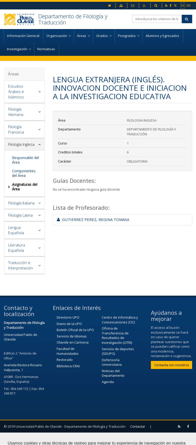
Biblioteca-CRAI (68, 366)
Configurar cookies (76, 438)
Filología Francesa (16, 129)
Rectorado (65, 359)
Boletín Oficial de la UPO (75, 330)
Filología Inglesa (21, 144)
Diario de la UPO (69, 323)
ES (182, 5)
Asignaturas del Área (24, 186)
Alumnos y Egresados (163, 35)
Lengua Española (16, 230)
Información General (23, 35)
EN (188, 5)
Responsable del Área (25, 160)
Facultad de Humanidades (68, 351)
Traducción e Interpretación (20, 265)
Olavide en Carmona (73, 342)
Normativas (46, 49)
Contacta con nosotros (171, 365)
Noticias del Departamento (113, 373)
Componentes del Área (23, 173)
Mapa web (43, 438)
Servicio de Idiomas (72, 336)
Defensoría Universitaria (112, 362)
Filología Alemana (15, 112)
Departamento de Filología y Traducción (72, 19)
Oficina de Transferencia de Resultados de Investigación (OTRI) (117, 335)
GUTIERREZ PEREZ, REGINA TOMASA (93, 219)
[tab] (24, 92)
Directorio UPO (68, 317)
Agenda (108, 381)
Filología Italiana (21, 202)
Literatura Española (16, 247)
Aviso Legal (15, 438)
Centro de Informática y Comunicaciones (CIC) (120, 319)
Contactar (137, 426)
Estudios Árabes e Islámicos (16, 91)
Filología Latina (20, 215)
